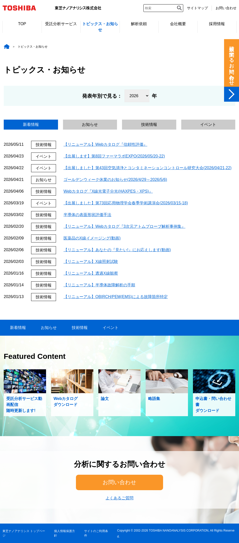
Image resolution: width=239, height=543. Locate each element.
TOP (22, 24)
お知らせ (90, 124)
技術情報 (149, 124)
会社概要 (178, 24)
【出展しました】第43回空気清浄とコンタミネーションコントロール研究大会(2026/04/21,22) (147, 168)
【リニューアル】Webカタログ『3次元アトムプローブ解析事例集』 (124, 226)
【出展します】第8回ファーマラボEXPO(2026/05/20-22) (114, 156)
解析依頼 (139, 24)
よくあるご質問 (119, 498)
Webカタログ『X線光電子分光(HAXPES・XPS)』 (108, 191)
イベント (208, 124)
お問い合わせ (226, 8)
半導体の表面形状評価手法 (87, 215)
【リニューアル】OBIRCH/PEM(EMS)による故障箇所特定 (115, 297)
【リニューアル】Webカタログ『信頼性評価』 (105, 144)
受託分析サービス (61, 24)
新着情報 (31, 124)
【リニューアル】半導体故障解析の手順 (99, 285)
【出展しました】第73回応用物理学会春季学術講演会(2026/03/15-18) (125, 203)
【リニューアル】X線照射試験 (90, 261)
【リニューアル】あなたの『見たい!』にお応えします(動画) (117, 250)
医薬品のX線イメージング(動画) (91, 238)
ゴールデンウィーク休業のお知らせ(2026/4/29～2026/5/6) (115, 179)
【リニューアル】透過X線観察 (90, 273)
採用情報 (217, 24)
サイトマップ (197, 8)
